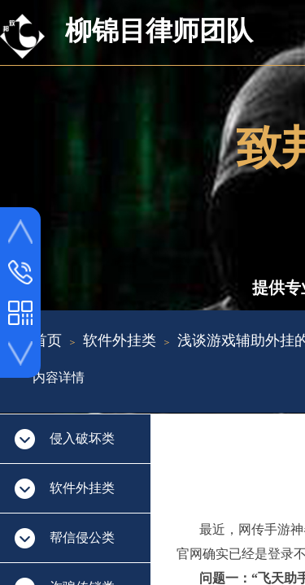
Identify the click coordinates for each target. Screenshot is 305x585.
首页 (47, 340)
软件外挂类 (119, 340)
